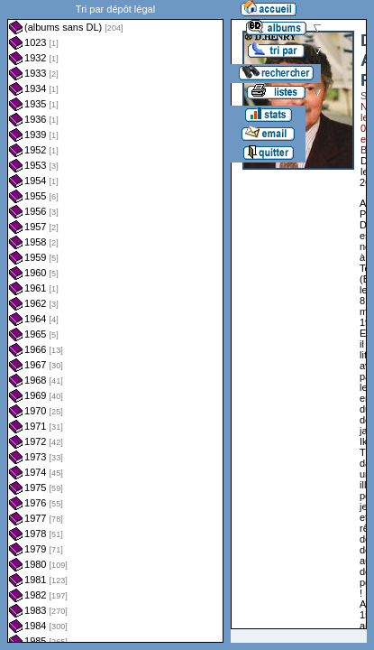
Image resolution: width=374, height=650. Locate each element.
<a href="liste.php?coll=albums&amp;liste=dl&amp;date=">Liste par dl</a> (115, 321)
